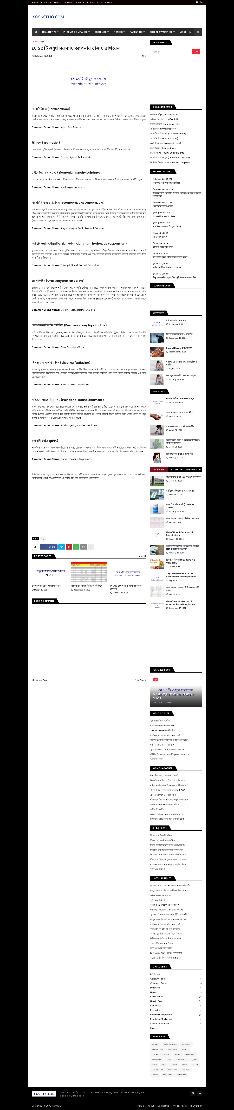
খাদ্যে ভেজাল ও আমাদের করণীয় (180, 426)
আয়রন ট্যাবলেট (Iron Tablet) (164, 119)
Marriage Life (194, 469)
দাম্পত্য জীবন (181, 1059)
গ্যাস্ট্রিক (177, 1054)
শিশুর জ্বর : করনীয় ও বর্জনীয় (162, 840)
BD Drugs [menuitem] (101, 32)
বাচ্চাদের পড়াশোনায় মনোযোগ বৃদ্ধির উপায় (168, 864)
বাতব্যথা (174, 1064)
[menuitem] (36, 32)
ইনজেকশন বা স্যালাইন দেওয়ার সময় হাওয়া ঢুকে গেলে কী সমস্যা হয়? (177, 195)
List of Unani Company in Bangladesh (180, 534)
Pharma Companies (176, 1015)
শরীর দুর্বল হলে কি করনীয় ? (162, 744)
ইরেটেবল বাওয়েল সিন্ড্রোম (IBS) (167, 226)
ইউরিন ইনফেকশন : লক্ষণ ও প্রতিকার (166, 957)
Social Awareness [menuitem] (161, 32)
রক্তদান (155, 1074)
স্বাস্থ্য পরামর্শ (181, 1074)
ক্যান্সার (185, 1049)
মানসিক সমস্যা (157, 1069)
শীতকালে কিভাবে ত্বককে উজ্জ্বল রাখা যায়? (169, 799)
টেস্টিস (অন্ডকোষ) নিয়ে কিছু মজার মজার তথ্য (169, 754)
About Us (80, 2)
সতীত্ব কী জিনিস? (158, 809)
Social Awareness (176, 1024)
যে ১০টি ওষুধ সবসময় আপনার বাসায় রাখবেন (126, 587)
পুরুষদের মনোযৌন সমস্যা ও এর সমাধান (167, 749)
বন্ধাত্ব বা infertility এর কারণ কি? (164, 904)
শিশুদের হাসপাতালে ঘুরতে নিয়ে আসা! (166, 849)
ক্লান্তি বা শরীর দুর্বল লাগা (163, 247)
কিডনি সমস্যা (172, 1049)
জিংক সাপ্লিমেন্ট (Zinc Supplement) (167, 152)
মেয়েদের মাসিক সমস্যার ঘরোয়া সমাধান (166, 814)
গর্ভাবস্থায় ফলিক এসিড (163, 206)
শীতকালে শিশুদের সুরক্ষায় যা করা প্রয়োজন (168, 859)
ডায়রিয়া (168, 1059)
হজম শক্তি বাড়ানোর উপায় (161, 943)
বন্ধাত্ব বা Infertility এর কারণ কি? (164, 804)
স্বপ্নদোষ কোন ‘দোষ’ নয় (176, 320)
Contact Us (92, 2)
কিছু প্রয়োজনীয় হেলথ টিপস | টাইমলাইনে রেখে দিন (174, 277)
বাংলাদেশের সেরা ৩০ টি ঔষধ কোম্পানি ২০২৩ (182, 589)
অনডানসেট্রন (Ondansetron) (164, 114)
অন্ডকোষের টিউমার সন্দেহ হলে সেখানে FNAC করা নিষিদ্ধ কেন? (182, 548)
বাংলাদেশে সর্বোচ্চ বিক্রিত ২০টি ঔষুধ (86, 585)
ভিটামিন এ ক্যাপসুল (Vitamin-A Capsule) (170, 157)
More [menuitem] (183, 32)
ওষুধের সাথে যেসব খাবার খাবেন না (46, 585)
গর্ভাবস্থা (167, 1054)
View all (142, 556)
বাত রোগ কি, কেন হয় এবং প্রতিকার (165, 928)
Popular (159, 469)
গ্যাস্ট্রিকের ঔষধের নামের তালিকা (180, 490)
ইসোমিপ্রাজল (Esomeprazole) (165, 124)
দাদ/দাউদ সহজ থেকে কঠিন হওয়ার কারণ (170, 257)
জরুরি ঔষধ (156, 1059)
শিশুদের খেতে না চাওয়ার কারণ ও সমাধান (168, 854)
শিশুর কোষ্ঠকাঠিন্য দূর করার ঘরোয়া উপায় (167, 845)
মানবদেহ (195, 1064)
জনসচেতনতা (190, 1054)
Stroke (176, 1028)
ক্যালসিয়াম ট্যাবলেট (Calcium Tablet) (168, 133)
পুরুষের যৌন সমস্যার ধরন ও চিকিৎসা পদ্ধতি (181, 363)
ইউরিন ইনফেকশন (170, 1044)
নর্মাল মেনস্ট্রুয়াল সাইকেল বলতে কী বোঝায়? (169, 785)
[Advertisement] (143, 14)
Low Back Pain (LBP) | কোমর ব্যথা (166, 952)
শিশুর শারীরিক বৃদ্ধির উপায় (161, 835)
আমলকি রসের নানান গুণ (161, 895)
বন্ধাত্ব (164, 1064)
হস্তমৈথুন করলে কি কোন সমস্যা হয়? (181, 375)
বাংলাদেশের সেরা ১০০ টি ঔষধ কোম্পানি (183, 477)
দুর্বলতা (194, 1059)
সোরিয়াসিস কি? (160, 236)
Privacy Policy (180, 1105)
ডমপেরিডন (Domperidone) (163, 148)
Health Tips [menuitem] (49, 32)
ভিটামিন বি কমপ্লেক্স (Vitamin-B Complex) (170, 162)
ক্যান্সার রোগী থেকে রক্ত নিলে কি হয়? (166, 933)
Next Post (140, 680)
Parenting (176, 1010)
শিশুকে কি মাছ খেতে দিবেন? (165, 216)
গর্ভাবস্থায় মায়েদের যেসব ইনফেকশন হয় (166, 909)
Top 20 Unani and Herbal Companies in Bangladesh (181, 575)
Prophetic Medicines (176, 1019)
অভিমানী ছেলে (156, 759)
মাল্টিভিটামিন (172, 1069)
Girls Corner (176, 997)
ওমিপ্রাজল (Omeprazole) (163, 128)
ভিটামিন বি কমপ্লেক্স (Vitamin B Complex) (180, 561)
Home (35, 2)
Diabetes (68, 2)
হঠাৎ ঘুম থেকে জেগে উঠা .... (162, 948)
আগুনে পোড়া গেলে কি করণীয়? (180, 412)
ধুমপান (154, 1064)
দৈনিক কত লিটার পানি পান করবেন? (165, 938)
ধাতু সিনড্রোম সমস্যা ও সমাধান (179, 334)
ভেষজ (184, 1064)
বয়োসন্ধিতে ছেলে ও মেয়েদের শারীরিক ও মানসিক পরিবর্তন (183, 442)
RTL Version (106, 2)
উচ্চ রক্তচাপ (186, 1044)
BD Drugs (176, 974)
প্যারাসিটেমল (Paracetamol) (164, 138)
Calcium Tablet (176, 979)
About (151, 1105)
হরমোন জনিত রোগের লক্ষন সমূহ (180, 398)
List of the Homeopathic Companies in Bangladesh (181, 603)
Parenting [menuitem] (136, 32)
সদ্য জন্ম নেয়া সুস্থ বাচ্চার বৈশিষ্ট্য (166, 183)
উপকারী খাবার (157, 1049)
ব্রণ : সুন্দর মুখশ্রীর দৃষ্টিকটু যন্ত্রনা (163, 794)
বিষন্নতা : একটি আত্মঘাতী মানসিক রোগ (167, 818)
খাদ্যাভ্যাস (155, 1054)
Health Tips (45, 2)
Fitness (57, 2)
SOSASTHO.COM (52, 1105)
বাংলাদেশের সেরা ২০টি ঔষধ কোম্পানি (182, 518)
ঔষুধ (42, 41)
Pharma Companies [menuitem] (75, 32)
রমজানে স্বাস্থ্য (167, 1074)
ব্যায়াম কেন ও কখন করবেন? (162, 725)
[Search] (171, 51)
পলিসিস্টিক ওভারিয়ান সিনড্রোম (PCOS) (168, 790)
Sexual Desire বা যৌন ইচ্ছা (179, 348)
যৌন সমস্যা (186, 1069)
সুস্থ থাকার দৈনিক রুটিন (160, 720)
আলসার (155, 1044)
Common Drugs (176, 983)
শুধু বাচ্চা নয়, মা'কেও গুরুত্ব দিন (179, 454)
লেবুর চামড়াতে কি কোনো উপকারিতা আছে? (169, 890)
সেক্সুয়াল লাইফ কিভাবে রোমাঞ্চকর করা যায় (168, 919)
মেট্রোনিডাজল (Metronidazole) (165, 143)
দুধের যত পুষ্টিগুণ (157, 869)
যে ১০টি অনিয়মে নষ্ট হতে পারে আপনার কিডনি (170, 885)
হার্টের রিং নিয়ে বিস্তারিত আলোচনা (167, 267)
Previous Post (40, 680)
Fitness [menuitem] (118, 32)
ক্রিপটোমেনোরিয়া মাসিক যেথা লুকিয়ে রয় (167, 780)
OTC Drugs (176, 1005)
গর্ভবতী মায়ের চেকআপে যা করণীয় (165, 775)
